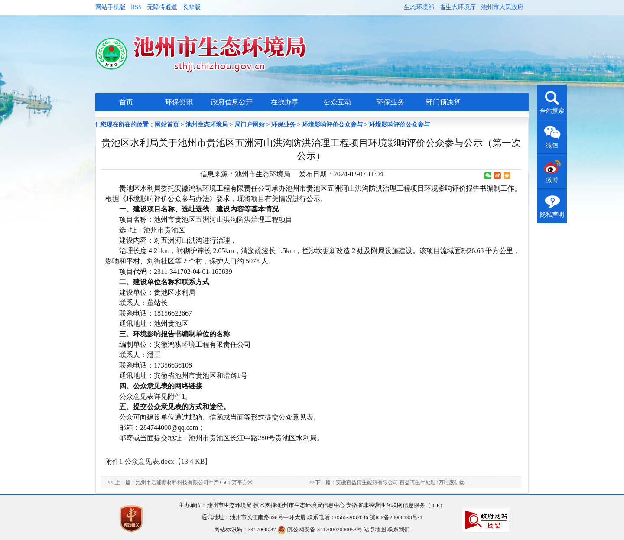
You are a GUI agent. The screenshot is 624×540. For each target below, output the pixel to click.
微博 (552, 180)
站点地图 (375, 529)
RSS (136, 7)
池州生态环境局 (206, 124)
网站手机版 (110, 7)
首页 (126, 102)
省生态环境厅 (457, 7)
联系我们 (398, 529)
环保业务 (390, 102)
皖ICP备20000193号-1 (396, 517)
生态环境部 (419, 7)
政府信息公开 (232, 102)
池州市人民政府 (502, 7)
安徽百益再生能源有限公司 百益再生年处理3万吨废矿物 (400, 482)
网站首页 (167, 124)
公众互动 (337, 102)
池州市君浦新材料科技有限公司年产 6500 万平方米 (194, 482)
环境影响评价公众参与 (332, 124)
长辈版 (191, 7)
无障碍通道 (162, 7)
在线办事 (285, 102)
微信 (552, 145)
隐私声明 (552, 214)
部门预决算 (443, 102)
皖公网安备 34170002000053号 (319, 529)
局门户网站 (249, 124)
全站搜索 (552, 110)
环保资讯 (179, 102)
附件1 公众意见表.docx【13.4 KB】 (158, 461)
